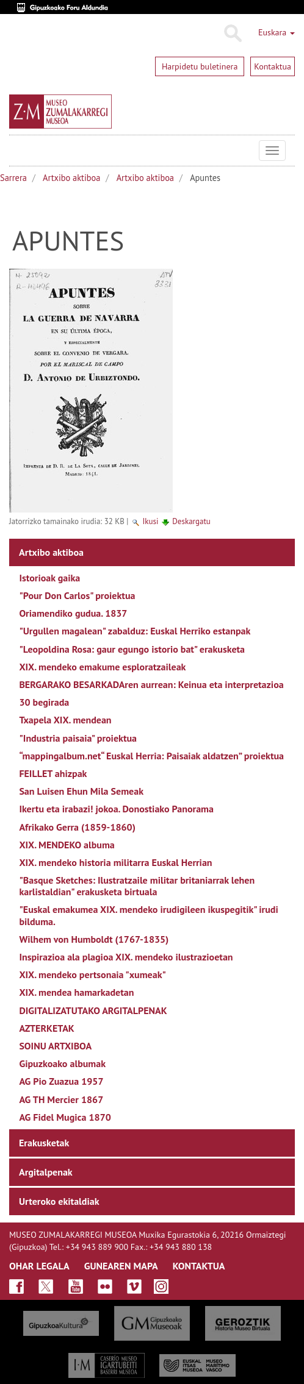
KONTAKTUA (199, 1266)
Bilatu (232, 33)
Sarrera (13, 177)
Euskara (276, 32)
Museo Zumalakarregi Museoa (18, 150)
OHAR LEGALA (39, 1266)
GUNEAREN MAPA (121, 1266)
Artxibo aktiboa (71, 177)
